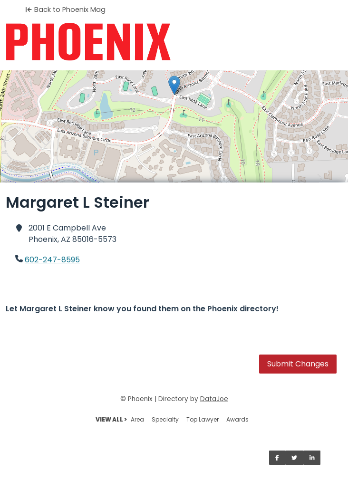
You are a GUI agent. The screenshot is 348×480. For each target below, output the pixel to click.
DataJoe (214, 398)
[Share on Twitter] (294, 458)
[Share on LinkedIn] (312, 458)
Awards (237, 419)
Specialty (165, 419)
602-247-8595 (52, 259)
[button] (174, 85)
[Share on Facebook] (277, 458)
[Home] (174, 42)
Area (137, 419)
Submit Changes (298, 363)
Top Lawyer (202, 419)
